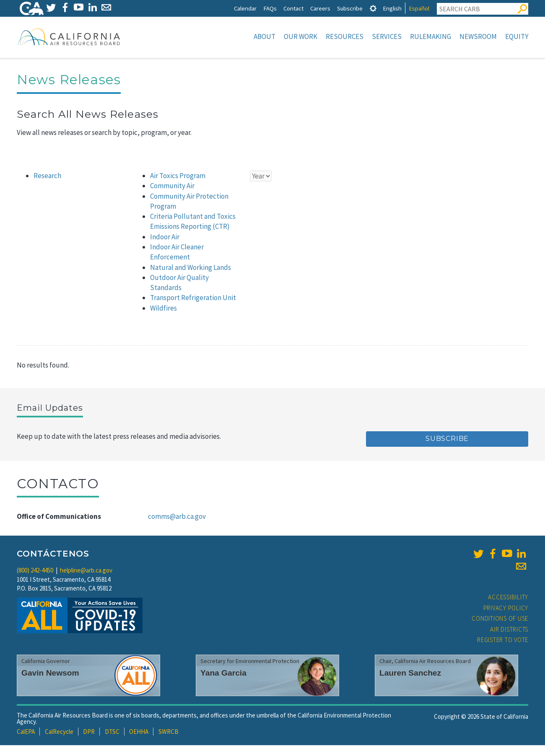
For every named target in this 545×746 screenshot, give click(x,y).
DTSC (112, 732)
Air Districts (509, 630)
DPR (89, 732)
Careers (320, 8)
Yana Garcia (223, 673)
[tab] (373, 8)
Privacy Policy (506, 609)
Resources (344, 36)
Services (387, 36)
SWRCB (168, 732)
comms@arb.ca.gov (177, 517)
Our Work (300, 36)
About (264, 36)
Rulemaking (430, 36)
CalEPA (26, 732)
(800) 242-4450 (35, 571)
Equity (516, 36)
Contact (293, 8)
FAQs (270, 8)
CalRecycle (59, 732)
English (392, 8)
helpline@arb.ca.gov (86, 571)
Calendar (245, 8)
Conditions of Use (500, 619)
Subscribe (350, 8)
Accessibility (508, 598)
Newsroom (478, 36)
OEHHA (138, 732)
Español (419, 8)
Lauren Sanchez (410, 673)
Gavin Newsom (50, 673)
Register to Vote (502, 641)
